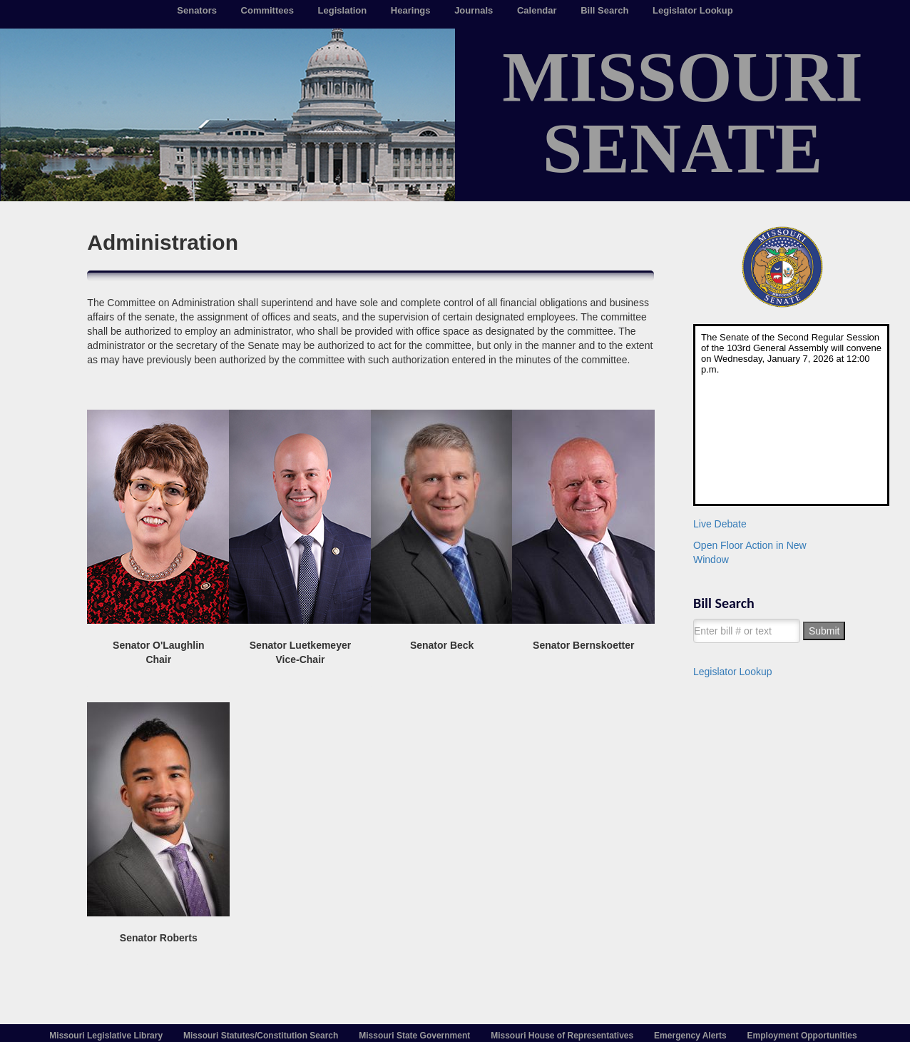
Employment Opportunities (802, 1036)
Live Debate (720, 524)
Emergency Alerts (690, 1036)
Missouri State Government (414, 1036)
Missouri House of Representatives (562, 1036)
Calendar (537, 10)
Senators (197, 10)
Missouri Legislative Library (106, 1036)
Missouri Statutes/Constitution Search (260, 1036)
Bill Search (604, 10)
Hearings (411, 10)
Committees (267, 10)
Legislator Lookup (693, 10)
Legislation (342, 10)
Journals (473, 10)
